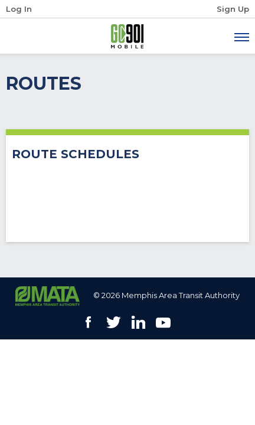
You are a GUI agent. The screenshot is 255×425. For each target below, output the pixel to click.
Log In (19, 9)
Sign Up (233, 9)
